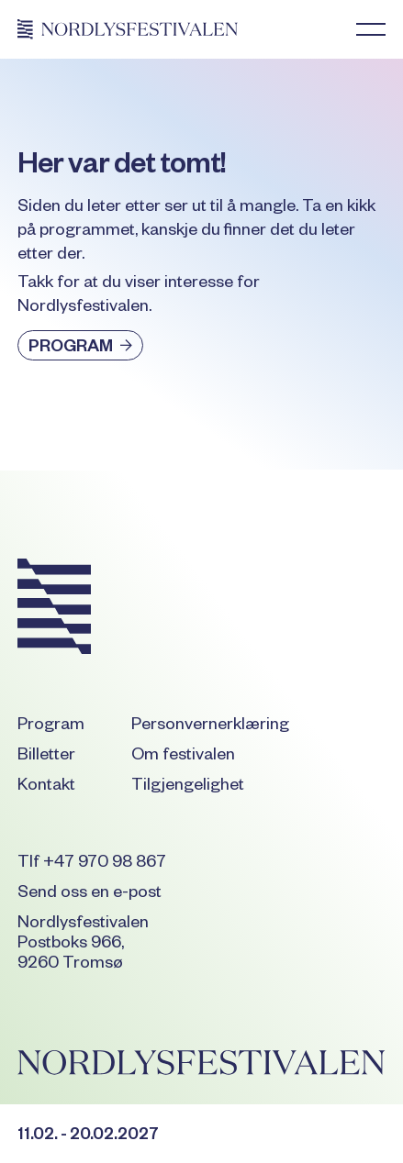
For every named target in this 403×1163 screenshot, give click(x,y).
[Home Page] (127, 29)
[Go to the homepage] (54, 609)
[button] (371, 29)
